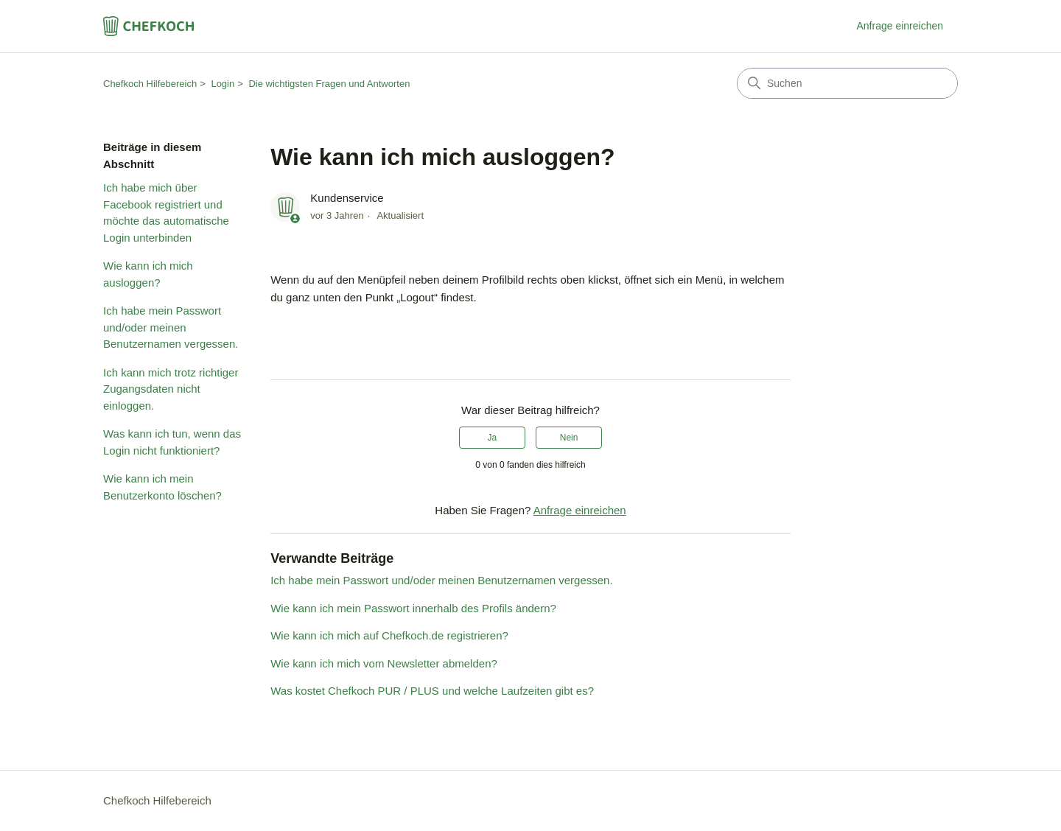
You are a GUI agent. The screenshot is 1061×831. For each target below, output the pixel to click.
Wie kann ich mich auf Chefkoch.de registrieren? (389, 635)
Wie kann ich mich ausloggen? (148, 274)
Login (222, 83)
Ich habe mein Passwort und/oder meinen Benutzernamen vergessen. (170, 327)
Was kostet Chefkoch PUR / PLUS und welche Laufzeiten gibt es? (432, 690)
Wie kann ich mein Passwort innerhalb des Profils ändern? (413, 608)
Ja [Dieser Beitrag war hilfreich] (492, 437)
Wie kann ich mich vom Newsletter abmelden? (383, 663)
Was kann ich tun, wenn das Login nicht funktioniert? (172, 442)
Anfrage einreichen (899, 26)
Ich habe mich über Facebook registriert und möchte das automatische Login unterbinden (166, 212)
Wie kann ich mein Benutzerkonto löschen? (162, 487)
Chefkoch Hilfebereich (150, 83)
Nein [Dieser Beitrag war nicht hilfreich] (569, 437)
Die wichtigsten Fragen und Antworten (329, 83)
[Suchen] (847, 83)
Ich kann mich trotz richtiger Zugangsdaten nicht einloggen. (170, 389)
